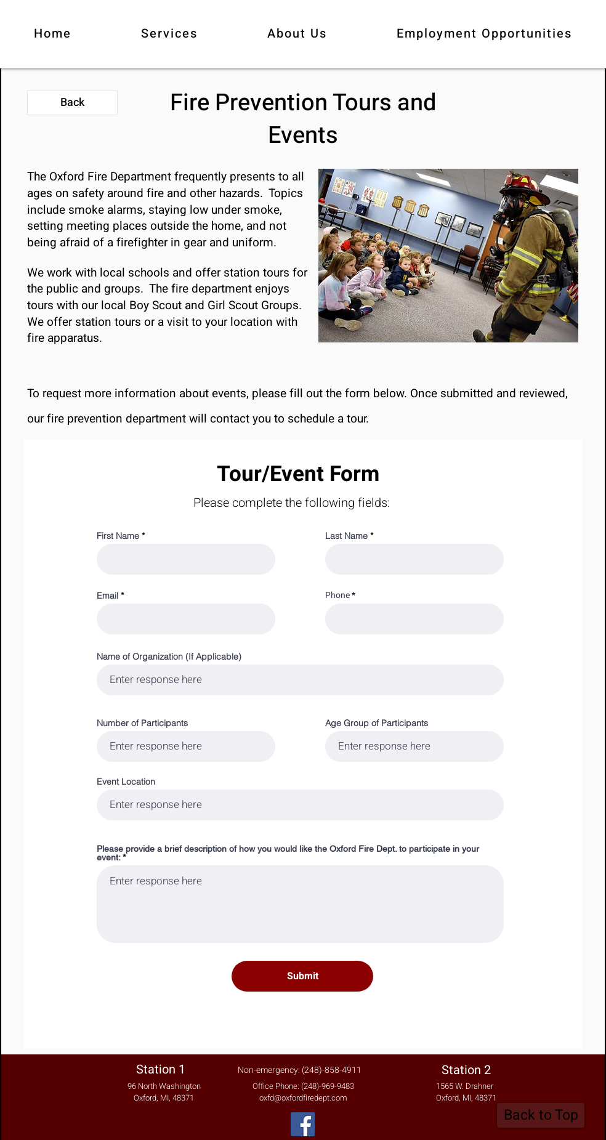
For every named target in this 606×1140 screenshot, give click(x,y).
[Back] (72, 103)
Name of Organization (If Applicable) (169, 656)
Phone (337, 595)
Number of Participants (142, 723)
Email (107, 595)
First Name (118, 536)
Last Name (346, 536)
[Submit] (302, 976)
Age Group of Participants (376, 723)
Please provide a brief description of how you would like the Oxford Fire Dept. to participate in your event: (288, 853)
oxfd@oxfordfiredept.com (303, 1098)
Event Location (126, 781)
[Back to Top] (540, 1115)
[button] (169, 34)
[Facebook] (303, 1124)
